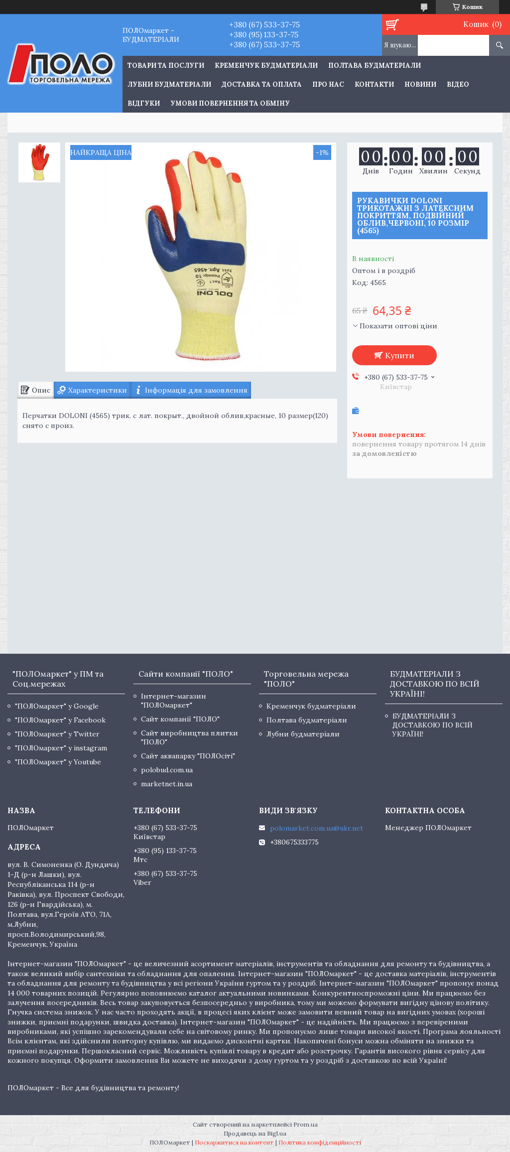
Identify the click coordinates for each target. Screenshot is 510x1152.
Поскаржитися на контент (234, 1142)
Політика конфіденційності (319, 1142)
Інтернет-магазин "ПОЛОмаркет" (173, 701)
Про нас (328, 84)
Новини (420, 84)
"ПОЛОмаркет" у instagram (61, 747)
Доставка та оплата (262, 84)
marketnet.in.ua (166, 783)
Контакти (374, 84)
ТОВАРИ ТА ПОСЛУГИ (166, 65)
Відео (458, 84)
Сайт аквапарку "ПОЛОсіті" (188, 755)
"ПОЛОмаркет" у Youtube (58, 761)
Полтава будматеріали (374, 65)
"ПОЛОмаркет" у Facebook (60, 720)
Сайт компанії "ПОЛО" (180, 719)
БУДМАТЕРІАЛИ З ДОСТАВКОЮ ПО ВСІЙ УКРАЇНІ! (432, 725)
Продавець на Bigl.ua (255, 1133)
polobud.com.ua (167, 769)
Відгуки (144, 103)
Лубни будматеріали (169, 84)
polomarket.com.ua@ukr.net (316, 828)
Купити (399, 355)
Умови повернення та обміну (230, 103)
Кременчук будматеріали (266, 65)
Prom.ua (305, 1124)
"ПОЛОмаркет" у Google (57, 706)
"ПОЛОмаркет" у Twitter (57, 733)
